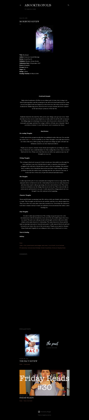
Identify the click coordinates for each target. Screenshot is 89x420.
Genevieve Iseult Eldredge (34, 248)
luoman (49, 415)
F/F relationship (23, 248)
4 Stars (25, 245)
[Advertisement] (44, 312)
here (30, 139)
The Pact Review (28, 361)
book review (45, 245)
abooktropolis (30, 245)
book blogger (38, 245)
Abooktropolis (38, 5)
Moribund (54, 248)
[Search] (68, 4)
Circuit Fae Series (60, 245)
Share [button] (20, 243)
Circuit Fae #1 (51, 245)
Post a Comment (28, 400)
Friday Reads (26, 397)
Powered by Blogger (44, 412)
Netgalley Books (61, 248)
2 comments (27, 364)
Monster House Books (46, 248)
